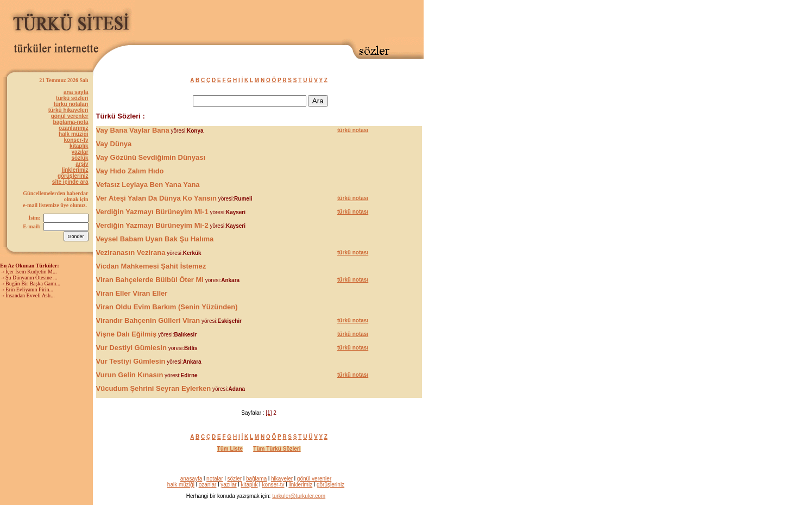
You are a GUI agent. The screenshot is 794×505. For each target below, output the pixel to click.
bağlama (256, 479)
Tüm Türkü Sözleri (276, 449)
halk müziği (73, 134)
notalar (214, 479)
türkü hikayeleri (68, 110)
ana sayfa (76, 92)
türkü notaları (71, 104)
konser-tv (76, 140)
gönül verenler (70, 116)
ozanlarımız (73, 128)
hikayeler (282, 479)
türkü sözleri (72, 98)
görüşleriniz (73, 176)
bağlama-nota (71, 122)
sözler (234, 479)
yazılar (79, 152)
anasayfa (191, 479)
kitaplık (79, 146)
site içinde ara (70, 182)
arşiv (81, 164)
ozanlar (208, 485)
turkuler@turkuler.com (298, 496)
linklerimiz (75, 170)
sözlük (79, 158)
